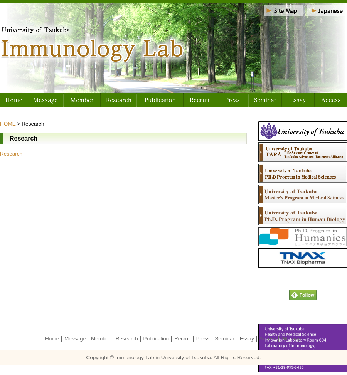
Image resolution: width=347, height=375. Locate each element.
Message (45, 100)
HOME (8, 124)
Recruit (199, 100)
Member (82, 100)
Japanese (327, 10)
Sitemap (283, 10)
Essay (297, 100)
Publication (160, 100)
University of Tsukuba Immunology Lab (173, 48)
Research (118, 100)
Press (232, 100)
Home (13, 100)
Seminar (265, 100)
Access (330, 100)
